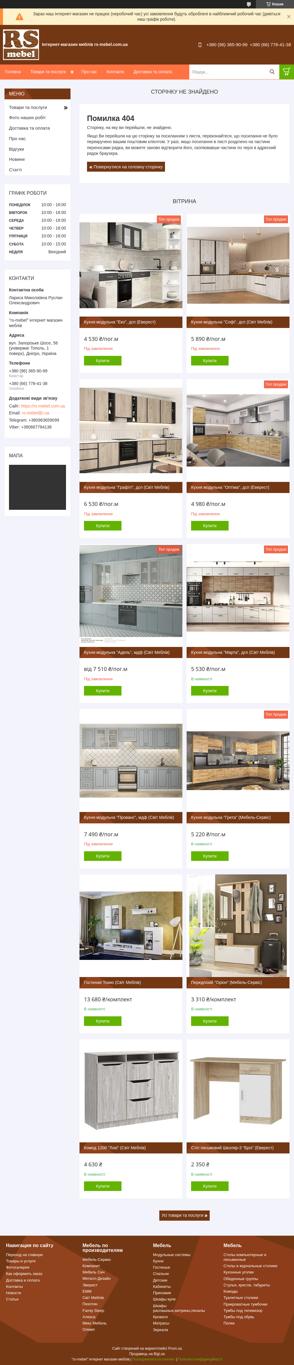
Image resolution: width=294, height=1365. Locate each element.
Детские (160, 1280)
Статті (15, 169)
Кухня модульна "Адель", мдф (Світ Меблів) (127, 652)
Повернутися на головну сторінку (128, 166)
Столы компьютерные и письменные (245, 1257)
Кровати (160, 1317)
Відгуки (16, 149)
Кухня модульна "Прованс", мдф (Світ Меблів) (129, 817)
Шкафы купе (164, 1299)
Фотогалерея (17, 1267)
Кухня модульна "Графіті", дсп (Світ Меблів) (127, 487)
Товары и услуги (20, 1261)
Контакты (14, 1286)
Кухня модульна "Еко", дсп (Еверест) (120, 322)
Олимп (88, 1329)
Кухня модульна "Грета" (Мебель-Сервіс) (231, 817)
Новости (13, 1293)
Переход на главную (24, 1254)
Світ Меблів (93, 1297)
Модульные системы (171, 1254)
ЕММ (87, 1291)
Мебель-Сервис (96, 1259)
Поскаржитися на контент (154, 1359)
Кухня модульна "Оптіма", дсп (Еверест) (230, 487)
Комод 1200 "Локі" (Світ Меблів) (115, 1147)
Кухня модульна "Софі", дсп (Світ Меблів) (231, 322)
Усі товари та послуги (182, 1215)
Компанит (91, 1266)
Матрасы (161, 1323)
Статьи (12, 1299)
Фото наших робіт (27, 117)
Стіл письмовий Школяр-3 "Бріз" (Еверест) (232, 1147)
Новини (17, 159)
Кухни (158, 1261)
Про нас (89, 71)
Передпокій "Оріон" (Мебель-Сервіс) (226, 982)
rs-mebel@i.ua (35, 412)
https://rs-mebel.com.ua (43, 406)
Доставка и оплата (23, 1280)
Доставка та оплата (153, 71)
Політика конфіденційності (200, 1359)
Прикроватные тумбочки (245, 1304)
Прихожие (162, 1293)
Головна (13, 71)
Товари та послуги (48, 71)
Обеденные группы (241, 1278)
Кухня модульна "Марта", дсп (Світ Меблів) (233, 652)
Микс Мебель (94, 1323)
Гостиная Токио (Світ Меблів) (112, 982)
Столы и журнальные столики (250, 1266)
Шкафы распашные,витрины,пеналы (179, 1308)
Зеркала (160, 1329)
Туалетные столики (241, 1297)
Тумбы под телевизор (243, 1310)
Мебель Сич (93, 1272)
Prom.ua (175, 1348)
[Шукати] (272, 72)
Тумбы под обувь (239, 1317)
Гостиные (161, 1267)
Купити (103, 360)
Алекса (88, 1317)
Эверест (90, 1285)
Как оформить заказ (24, 1273)
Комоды (231, 1291)
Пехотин (90, 1304)
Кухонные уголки (239, 1272)
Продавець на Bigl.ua (147, 1354)
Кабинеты (162, 1286)
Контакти (115, 71)
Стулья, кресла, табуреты (247, 1285)
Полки (229, 1323)
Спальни (161, 1273)
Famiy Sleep (93, 1310)
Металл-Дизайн (96, 1278)
